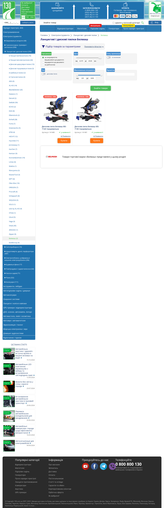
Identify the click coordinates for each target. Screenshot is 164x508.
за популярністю (51, 57)
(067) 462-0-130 (91, 17)
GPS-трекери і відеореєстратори (17, 307)
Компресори (20, 485)
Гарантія (25, 9)
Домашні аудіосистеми (13, 333)
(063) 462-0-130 (91, 15)
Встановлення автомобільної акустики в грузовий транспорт (24, 399)
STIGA (12, 213)
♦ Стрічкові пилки (17, 77)
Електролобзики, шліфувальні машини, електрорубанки (17, 259)
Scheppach (14, 196)
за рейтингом (50, 65)
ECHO (12, 107)
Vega (12, 221)
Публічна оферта (56, 492)
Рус (27, 17)
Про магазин (27, 11)
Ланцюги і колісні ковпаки (15, 303)
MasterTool (14, 174)
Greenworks (14, 128)
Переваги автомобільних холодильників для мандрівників (24, 414)
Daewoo (13, 94)
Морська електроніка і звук (15, 329)
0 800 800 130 (128, 464)
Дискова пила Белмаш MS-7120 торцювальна (54, 127)
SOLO (12, 204)
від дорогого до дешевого (54, 62)
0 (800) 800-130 (91, 10)
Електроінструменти (12, 36)
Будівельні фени (14, 264)
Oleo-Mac (14, 183)
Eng (32, 17)
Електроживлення (11, 32)
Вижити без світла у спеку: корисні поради (24, 384)
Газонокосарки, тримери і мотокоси (15, 46)
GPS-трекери (20, 492)
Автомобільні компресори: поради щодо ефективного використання (25, 429)
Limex (12, 162)
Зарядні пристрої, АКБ (13, 28)
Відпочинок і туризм (12, 337)
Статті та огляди (56, 482)
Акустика (19, 489)
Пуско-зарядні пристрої (133, 28)
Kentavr (13, 153)
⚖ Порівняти (65, 136)
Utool (12, 217)
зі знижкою (116, 57)
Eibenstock (14, 115)
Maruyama (14, 170)
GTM (12, 132)
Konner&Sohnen (17, 158)
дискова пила (52, 74)
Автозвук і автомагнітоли (14, 320)
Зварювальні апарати (16, 41)
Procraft (13, 191)
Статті (24, 14)
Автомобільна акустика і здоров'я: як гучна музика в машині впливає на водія (24, 353)
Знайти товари (100, 88)
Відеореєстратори (65, 28)
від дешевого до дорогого (54, 60)
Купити (64, 141)
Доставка (26, 7)
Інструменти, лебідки (12, 286)
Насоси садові (13, 273)
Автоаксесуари (9, 295)
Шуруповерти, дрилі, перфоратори (19, 252)
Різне (10, 277)
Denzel (12, 98)
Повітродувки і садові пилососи (20, 269)
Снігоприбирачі (14, 247)
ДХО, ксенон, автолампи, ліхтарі (17, 312)
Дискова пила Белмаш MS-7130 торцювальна (87, 127)
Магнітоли (81, 28)
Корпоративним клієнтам (60, 489)
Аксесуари (12, 282)
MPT (12, 179)
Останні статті (19, 344)
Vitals (12, 225)
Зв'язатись (53, 468)
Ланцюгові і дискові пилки (19, 51)
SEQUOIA (13, 200)
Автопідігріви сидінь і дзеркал (16, 290)
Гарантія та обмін (56, 485)
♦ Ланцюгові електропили (21, 60)
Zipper (12, 234)
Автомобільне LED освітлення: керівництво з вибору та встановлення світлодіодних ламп (24, 369)
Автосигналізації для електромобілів (25, 442)
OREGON (13, 187)
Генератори (114, 28)
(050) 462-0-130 (91, 12)
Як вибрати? (27, 3)
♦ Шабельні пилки (17, 73)
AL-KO (13, 85)
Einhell (13, 119)
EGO (12, 111)
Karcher (13, 149)
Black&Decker (16, 90)
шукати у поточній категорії (127, 23)
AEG (11, 81)
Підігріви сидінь (97, 28)
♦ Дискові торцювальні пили (21, 68)
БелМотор (14, 242)
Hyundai (14, 141)
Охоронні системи (11, 299)
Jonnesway (14, 145)
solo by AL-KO (15, 208)
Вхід (156, 22)
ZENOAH (13, 230)
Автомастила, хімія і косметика (17, 316)
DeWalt (13, 102)
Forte (12, 124)
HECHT (13, 136)
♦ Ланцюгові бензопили (20, 56)
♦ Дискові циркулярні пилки (21, 64)
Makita (13, 166)
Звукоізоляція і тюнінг (13, 325)
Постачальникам (56, 478)
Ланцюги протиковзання (26, 482)
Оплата (25, 5)
